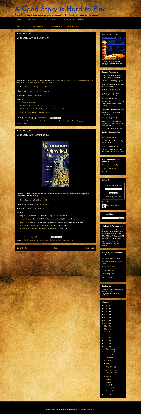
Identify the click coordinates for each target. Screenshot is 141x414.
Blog (112, 274)
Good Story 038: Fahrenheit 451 (33, 135)
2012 (106, 346)
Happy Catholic (115, 258)
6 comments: (43, 237)
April (108, 382)
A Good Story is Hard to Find (61, 9)
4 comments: (42, 118)
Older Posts (89, 248)
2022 (106, 317)
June (108, 376)
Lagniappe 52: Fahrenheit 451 (30, 216)
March (108, 385)
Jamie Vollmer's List (26, 222)
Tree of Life (56, 240)
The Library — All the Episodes (74, 19)
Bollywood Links (73, 27)
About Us (20, 27)
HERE (43, 95)
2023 (106, 314)
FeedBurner (118, 197)
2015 (106, 338)
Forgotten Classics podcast (58, 216)
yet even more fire (67, 240)
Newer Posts (21, 248)
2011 (106, 394)
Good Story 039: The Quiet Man (32, 38)
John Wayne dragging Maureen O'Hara (81, 121)
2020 (106, 323)
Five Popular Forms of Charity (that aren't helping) (37, 225)
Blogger (91, 409)
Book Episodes (31, 19)
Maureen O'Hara (22, 123)
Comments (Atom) (60, 254)
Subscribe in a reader (109, 202)
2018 (106, 329)
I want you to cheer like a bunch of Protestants (42, 121)
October (109, 355)
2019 (106, 326)
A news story (24, 219)
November (109, 352)
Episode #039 (42, 87)
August (108, 360)
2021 (106, 320)
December (109, 349)
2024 (106, 311)
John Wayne (63, 121)
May (107, 379)
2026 (106, 306)
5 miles (24, 121)
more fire (42, 240)
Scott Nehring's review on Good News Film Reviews (37, 106)
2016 (106, 335)
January (109, 391)
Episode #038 (42, 200)
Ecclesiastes (31, 240)
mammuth (76, 409)
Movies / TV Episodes (50, 19)
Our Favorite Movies (55, 27)
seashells (48, 240)
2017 (106, 332)
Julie (113, 267)
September (110, 358)
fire (37, 240)
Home (19, 19)
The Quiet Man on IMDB (28, 102)
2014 (106, 340)
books (24, 240)
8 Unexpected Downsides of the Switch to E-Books (37, 228)
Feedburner (45, 91)
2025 (106, 308)
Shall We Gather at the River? (30, 109)
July (107, 363)
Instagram (110, 277)
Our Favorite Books (36, 27)
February (109, 388)
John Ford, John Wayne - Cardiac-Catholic (34, 112)
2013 (106, 343)
